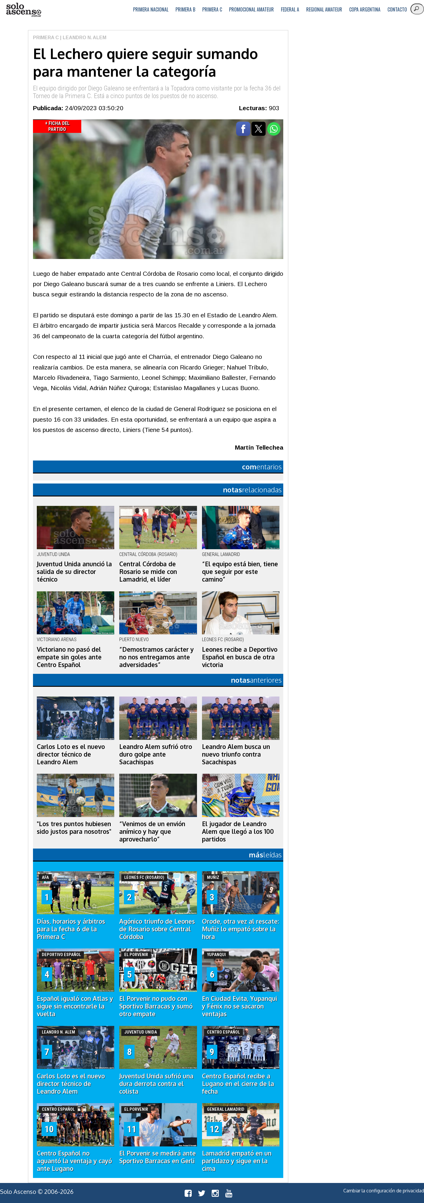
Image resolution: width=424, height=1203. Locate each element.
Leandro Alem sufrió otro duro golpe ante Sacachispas (155, 754)
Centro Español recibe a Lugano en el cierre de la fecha (238, 1083)
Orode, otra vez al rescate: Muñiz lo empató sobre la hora (240, 928)
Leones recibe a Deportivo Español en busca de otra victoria (239, 657)
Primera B (185, 9)
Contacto (397, 9)
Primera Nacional (150, 9)
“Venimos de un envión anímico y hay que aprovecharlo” (152, 831)
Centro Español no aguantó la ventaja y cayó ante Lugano (74, 1160)
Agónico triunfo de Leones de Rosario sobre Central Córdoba (157, 928)
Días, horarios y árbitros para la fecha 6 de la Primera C (71, 928)
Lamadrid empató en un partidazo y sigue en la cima (236, 1160)
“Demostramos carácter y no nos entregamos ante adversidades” (156, 657)
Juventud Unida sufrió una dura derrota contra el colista (156, 1083)
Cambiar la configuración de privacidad (383, 1191)
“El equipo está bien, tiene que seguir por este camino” (240, 571)
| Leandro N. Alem (82, 37)
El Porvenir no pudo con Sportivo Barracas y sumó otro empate (156, 1006)
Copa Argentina (364, 9)
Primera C (212, 9)
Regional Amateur (324, 9)
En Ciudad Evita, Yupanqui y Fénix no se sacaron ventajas (239, 1006)
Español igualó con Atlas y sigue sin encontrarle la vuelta (75, 1006)
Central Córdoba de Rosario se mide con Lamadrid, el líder (148, 571)
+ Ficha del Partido (57, 126)
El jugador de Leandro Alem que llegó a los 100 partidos (238, 831)
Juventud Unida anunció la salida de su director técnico (74, 571)
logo (23, 10)
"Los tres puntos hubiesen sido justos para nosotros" (74, 827)
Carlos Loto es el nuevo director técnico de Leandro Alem (71, 754)
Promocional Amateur (251, 9)
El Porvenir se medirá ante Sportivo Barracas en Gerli (157, 1157)
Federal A (290, 9)
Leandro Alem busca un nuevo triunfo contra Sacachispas (236, 754)
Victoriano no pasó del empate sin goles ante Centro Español (69, 657)
